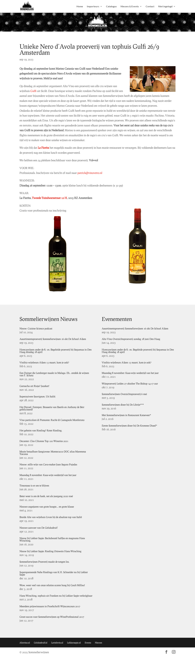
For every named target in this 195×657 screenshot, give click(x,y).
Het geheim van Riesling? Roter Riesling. (41, 430)
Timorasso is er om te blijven (34, 485)
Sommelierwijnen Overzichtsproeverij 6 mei (124, 394)
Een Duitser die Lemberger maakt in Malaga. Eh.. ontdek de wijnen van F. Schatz (54, 374)
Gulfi (33, 91)
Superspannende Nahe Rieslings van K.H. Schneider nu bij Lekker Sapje (54, 573)
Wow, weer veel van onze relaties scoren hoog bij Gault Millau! (52, 585)
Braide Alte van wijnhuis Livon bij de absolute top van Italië (51, 517)
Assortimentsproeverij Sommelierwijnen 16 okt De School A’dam (53, 338)
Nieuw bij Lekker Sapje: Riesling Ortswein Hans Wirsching (50, 551)
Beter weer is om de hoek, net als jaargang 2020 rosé (46, 496)
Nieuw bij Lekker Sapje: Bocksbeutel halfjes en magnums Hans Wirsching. (52, 539)
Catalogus (111, 6)
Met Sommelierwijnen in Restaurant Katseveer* (126, 415)
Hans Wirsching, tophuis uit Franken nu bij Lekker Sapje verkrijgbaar (56, 595)
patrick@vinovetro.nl (89, 172)
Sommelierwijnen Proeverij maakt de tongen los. (44, 561)
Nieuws (98, 642)
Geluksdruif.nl (40, 642)
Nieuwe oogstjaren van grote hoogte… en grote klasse (47, 506)
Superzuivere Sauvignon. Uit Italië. (38, 396)
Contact (150, 6)
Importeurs (93, 6)
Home (79, 6)
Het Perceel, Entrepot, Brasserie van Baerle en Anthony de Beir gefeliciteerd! (52, 408)
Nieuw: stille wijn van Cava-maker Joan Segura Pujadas (48, 464)
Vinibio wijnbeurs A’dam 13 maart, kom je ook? (44, 362)
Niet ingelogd (165, 6)
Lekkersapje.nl (74, 642)
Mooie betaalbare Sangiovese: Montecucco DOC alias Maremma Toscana (53, 452)
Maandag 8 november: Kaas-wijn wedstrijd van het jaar (48, 475)
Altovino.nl (25, 642)
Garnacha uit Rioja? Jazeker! (34, 385)
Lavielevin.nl (57, 642)
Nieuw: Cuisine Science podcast (36, 328)
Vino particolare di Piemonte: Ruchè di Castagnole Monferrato (52, 419)
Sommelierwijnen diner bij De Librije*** (123, 404)
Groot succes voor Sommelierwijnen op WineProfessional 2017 (52, 616)
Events (88, 642)
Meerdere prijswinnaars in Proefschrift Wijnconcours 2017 (50, 606)
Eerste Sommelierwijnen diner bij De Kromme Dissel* (129, 425)
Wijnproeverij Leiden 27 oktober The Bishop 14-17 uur (130, 383)
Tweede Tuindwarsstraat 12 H (49, 198)
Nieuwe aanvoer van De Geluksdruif (38, 527)
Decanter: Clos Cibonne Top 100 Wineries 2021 (44, 441)
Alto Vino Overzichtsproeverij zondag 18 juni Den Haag (131, 338)
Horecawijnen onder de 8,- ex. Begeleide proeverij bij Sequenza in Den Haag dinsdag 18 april (56, 350)
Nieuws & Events (130, 6)
